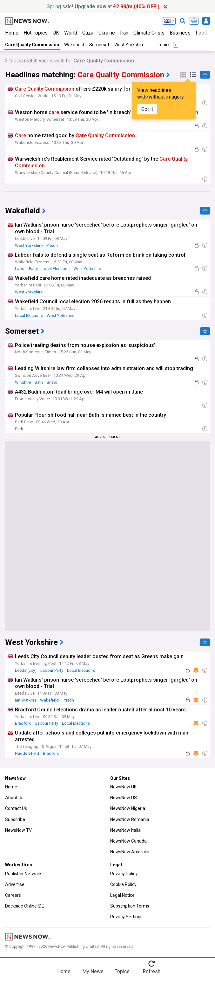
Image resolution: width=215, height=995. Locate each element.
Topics (122, 971)
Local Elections (56, 268)
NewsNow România (129, 819)
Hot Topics (36, 33)
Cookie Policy (123, 884)
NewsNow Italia (125, 830)
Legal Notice (122, 895)
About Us (14, 797)
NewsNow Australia (129, 851)
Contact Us (16, 808)
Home (11, 33)
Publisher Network (23, 873)
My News (93, 971)
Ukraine (106, 33)
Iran (124, 33)
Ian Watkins (25, 700)
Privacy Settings (126, 916)
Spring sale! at (103, 6)
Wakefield (74, 44)
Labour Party (26, 268)
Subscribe (15, 819)
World (70, 33)
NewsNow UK (123, 786)
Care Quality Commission (32, 44)
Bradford (23, 723)
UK (56, 33)
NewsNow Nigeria (127, 808)
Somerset (99, 44)
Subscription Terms (129, 905)
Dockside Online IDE (24, 905)
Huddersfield (27, 753)
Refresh (151, 971)
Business (180, 33)
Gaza (87, 33)
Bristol (52, 382)
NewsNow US (123, 797)
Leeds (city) (26, 670)
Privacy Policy (124, 873)
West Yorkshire (129, 44)
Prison (52, 245)
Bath (39, 382)
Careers (13, 895)
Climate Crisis (149, 33)
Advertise (14, 884)
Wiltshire (23, 382)
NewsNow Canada (128, 841)
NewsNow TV (18, 830)
